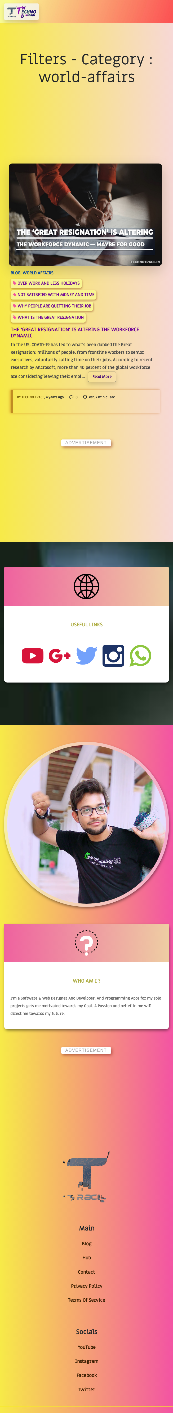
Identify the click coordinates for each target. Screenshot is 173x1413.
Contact (86, 1272)
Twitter (86, 1390)
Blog (86, 1244)
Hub (86, 1258)
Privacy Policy (86, 1286)
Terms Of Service (86, 1300)
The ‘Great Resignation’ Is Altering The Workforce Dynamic (75, 332)
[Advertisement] (86, 484)
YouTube (87, 1347)
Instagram (86, 1361)
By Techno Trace (30, 397)
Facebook (87, 1375)
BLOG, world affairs (32, 273)
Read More (102, 376)
